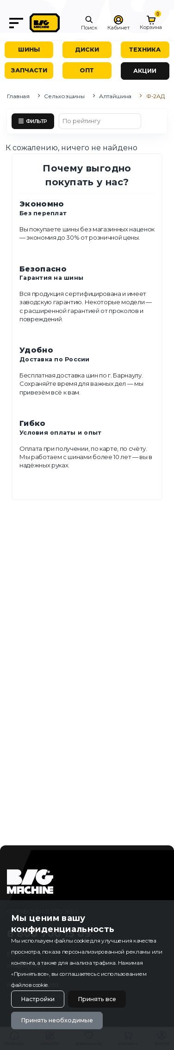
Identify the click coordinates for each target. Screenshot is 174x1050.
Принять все (97, 999)
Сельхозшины (64, 96)
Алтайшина (115, 96)
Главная (18, 96)
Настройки (38, 999)
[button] (89, 23)
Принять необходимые (57, 1020)
